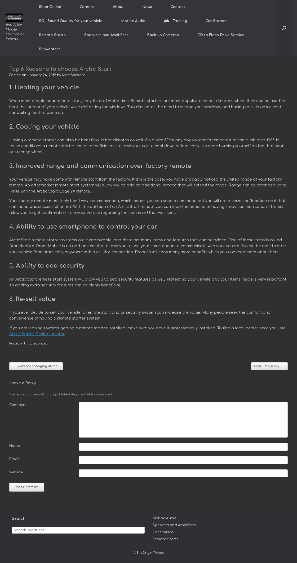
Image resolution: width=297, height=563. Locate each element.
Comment (19, 405)
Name (15, 446)
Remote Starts (52, 35)
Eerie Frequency (269, 366)
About (118, 7)
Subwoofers (49, 49)
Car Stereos (217, 21)
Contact (178, 7)
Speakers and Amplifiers (106, 35)
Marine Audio (133, 21)
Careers (87, 7)
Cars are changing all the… (36, 366)
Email (15, 459)
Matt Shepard (74, 75)
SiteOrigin (144, 553)
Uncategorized (35, 343)
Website (16, 472)
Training (175, 21)
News (147, 7)
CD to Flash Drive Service (221, 35)
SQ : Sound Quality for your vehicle (71, 21)
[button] (284, 28)
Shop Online (50, 7)
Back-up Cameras (163, 35)
